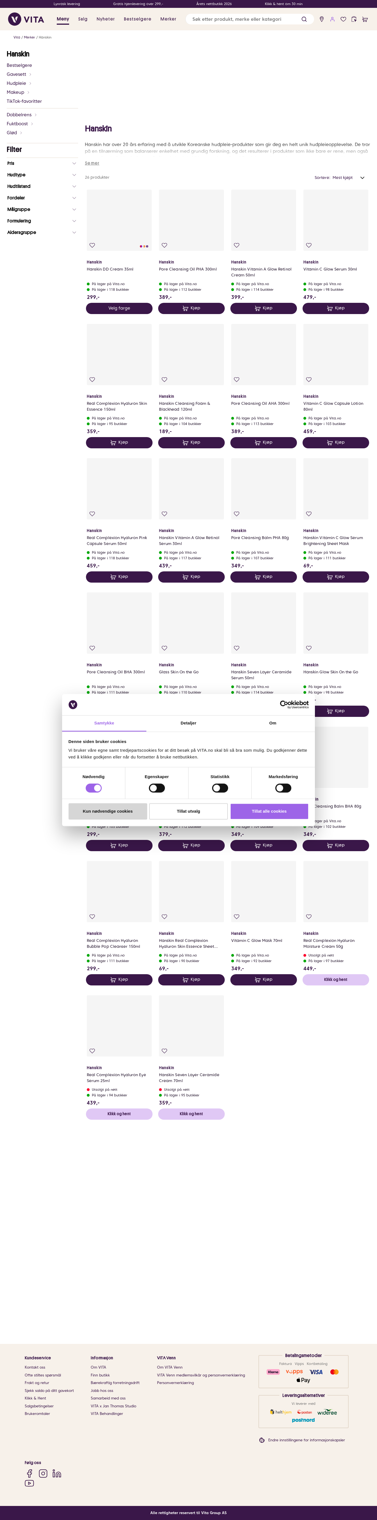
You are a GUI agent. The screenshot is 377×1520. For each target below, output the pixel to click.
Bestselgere (19, 65)
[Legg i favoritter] (92, 459)
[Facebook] (29, 1473)
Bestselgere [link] (137, 19)
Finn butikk (100, 1375)
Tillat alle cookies (269, 811)
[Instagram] (43, 1473)
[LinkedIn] (57, 1473)
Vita (16, 37)
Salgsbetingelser (39, 1406)
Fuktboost (20, 123)
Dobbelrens (22, 114)
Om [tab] (272, 723)
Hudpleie (19, 83)
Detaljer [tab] (188, 723)
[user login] (332, 19)
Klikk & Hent (35, 1398)
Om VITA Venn (170, 1367)
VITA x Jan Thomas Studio (113, 1406)
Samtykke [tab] (104, 723)
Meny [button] (63, 19)
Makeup (18, 92)
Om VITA (98, 1367)
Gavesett (19, 74)
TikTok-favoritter (24, 101)
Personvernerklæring (175, 1383)
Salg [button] (83, 19)
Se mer (92, 377)
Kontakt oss (35, 1367)
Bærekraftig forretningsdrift (115, 1383)
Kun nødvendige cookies (108, 811)
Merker (29, 37)
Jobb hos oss (102, 1391)
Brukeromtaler (37, 1414)
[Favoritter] (343, 19)
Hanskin (45, 37)
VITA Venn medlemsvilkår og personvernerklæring (201, 1375)
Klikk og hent (335, 1194)
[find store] (321, 19)
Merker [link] (168, 19)
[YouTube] (29, 1483)
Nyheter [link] (106, 19)
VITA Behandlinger (107, 1414)
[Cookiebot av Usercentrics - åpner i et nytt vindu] (284, 704)
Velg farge (119, 522)
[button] (304, 19)
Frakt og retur (37, 1383)
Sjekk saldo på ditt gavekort (49, 1391)
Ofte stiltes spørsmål (43, 1375)
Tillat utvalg (188, 811)
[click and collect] (354, 19)
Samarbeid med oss (108, 1398)
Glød (15, 132)
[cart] (365, 19)
